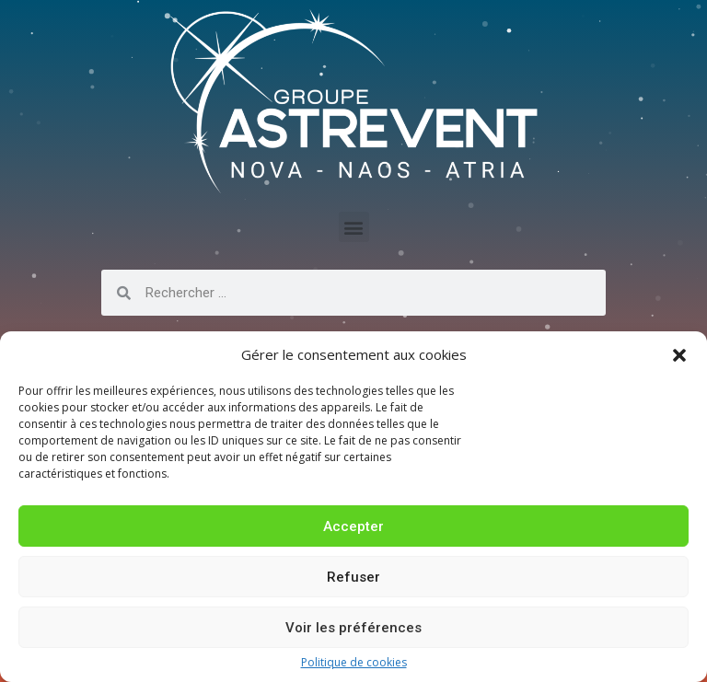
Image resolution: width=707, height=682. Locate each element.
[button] (679, 355)
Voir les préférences (353, 627)
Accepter (353, 526)
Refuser (353, 577)
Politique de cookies (354, 662)
